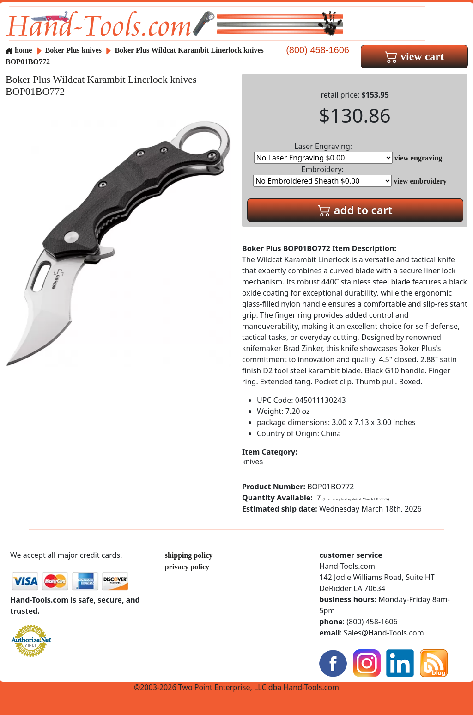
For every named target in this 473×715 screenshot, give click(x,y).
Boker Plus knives (73, 50)
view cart (414, 56)
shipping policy (189, 555)
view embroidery (420, 181)
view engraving (418, 158)
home (19, 50)
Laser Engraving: (323, 152)
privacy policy (187, 567)
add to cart (355, 209)
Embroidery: (322, 175)
